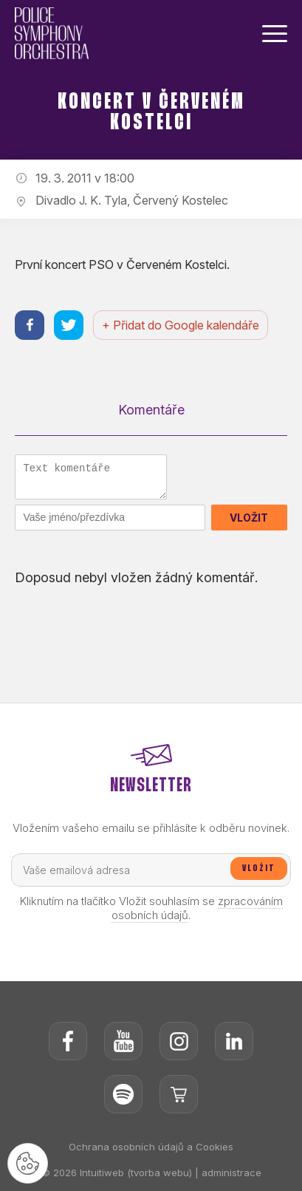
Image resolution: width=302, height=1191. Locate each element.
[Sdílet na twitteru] (68, 325)
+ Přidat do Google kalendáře (180, 325)
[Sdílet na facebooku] (29, 325)
